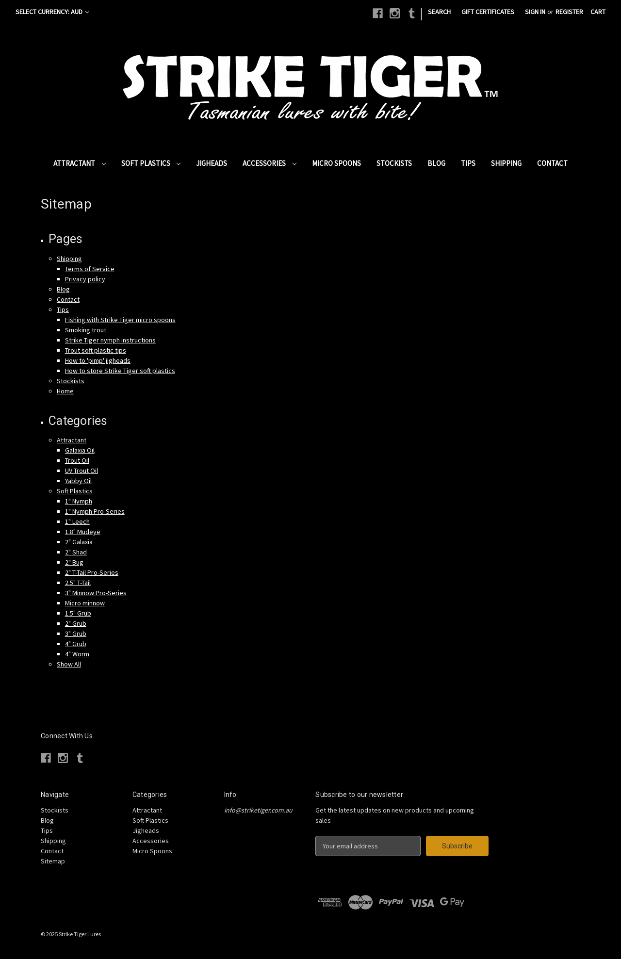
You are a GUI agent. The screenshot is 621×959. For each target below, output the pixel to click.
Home (65, 391)
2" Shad (76, 552)
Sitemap (53, 861)
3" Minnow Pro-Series (96, 592)
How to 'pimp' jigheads (98, 360)
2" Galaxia (79, 541)
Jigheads (211, 163)
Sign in (535, 11)
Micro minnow (85, 603)
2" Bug (74, 562)
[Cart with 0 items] (598, 12)
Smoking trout (85, 329)
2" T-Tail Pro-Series (91, 572)
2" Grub (75, 623)
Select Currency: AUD (52, 11)
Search (439, 11)
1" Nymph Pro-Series (95, 511)
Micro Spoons (336, 163)
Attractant (79, 163)
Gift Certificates (487, 11)
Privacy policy (85, 279)
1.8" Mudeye (82, 531)
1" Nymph (78, 501)
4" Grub (75, 643)
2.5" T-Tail (78, 582)
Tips (468, 163)
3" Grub (75, 633)
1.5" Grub (78, 613)
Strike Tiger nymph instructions (110, 340)
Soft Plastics (151, 163)
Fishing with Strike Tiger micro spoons (120, 319)
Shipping (506, 163)
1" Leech (77, 521)
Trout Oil (77, 460)
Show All (69, 664)
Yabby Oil (78, 480)
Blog (436, 163)
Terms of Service (89, 268)
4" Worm (77, 654)
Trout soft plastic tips (95, 350)
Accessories (269, 163)
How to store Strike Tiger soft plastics (120, 370)
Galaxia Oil (80, 450)
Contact (552, 163)
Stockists (394, 163)
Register (569, 11)
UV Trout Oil (81, 470)
